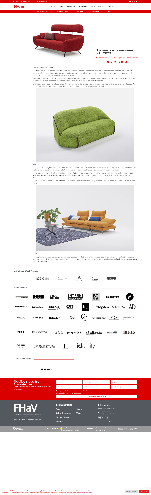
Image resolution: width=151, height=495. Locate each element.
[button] (107, 62)
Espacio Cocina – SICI (63, 11)
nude (108, 11)
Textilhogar (80, 11)
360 (95, 11)
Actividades (83, 6)
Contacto (109, 6)
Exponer (52, 6)
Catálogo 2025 (71, 6)
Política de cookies (86, 492)
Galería (92, 6)
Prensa (100, 6)
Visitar (61, 6)
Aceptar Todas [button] (143, 491)
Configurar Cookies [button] (131, 491)
